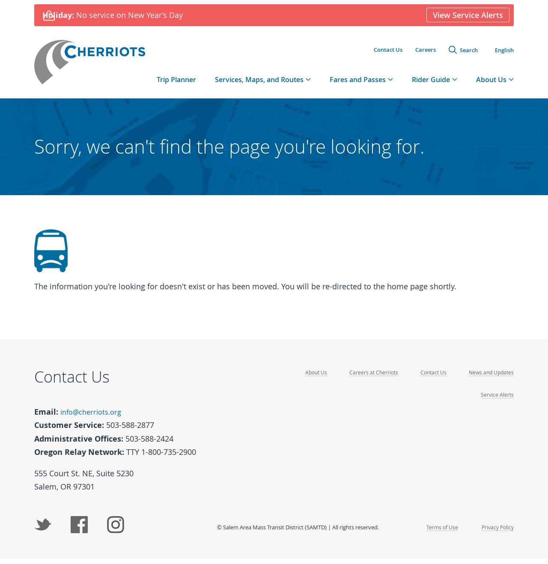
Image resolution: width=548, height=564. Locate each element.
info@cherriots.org (94, 418)
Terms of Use (439, 532)
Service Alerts (497, 400)
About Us (309, 379)
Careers (425, 51)
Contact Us (388, 51)
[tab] (263, 85)
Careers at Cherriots (368, 379)
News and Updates (490, 379)
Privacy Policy (496, 532)
